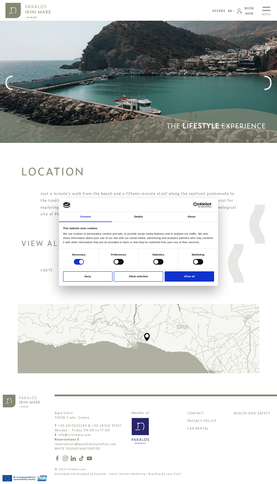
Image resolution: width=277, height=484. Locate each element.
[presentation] (9, 83)
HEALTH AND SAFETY (252, 411)
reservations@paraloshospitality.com (85, 442)
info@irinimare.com (74, 432)
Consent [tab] (85, 216)
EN (230, 11)
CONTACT (195, 411)
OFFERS (218, 11)
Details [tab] (138, 216)
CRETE (58, 280)
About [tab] (191, 216)
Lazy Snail (173, 472)
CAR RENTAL (198, 426)
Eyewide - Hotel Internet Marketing (119, 472)
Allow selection (138, 276)
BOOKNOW (249, 11)
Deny (87, 276)
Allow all (189, 276)
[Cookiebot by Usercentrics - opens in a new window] (198, 205)
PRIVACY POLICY (201, 418)
